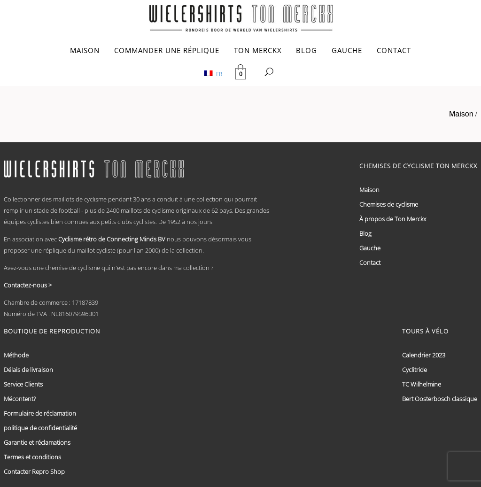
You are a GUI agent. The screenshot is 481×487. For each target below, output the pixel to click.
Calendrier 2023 (423, 355)
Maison (461, 114)
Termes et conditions (32, 457)
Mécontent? (20, 398)
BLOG (306, 50)
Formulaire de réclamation (40, 413)
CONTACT (394, 50)
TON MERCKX (258, 50)
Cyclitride (414, 369)
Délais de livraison (28, 369)
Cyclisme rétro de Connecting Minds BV (111, 239)
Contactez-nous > (28, 285)
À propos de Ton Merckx (392, 219)
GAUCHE (347, 50)
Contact (369, 262)
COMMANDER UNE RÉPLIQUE (166, 50)
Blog (365, 233)
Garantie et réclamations (37, 442)
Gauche (369, 248)
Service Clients (23, 384)
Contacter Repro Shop (34, 471)
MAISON (85, 50)
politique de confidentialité (40, 428)
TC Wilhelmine (421, 384)
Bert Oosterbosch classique (439, 398)
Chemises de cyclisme (388, 204)
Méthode (16, 355)
